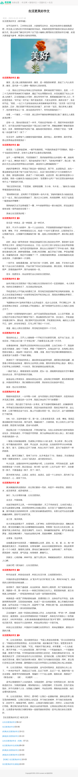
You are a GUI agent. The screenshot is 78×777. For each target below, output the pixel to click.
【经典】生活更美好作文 (12, 759)
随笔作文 (33, 2)
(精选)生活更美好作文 (10, 755)
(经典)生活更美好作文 (10, 731)
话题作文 (43, 2)
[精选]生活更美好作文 (10, 736)
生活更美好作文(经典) (10, 745)
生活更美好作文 (8, 727)
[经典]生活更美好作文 (10, 750)
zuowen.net (43, 773)
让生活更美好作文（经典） (12, 741)
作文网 (24, 2)
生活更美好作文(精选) (10, 764)
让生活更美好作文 (9, 722)
